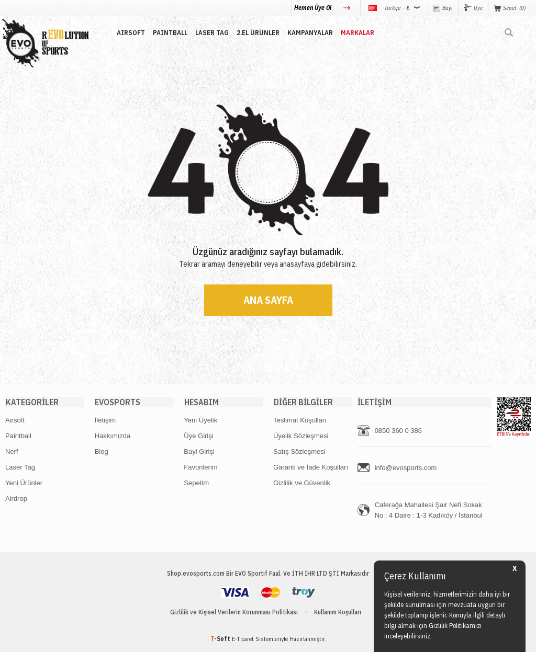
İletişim (105, 420)
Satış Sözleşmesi (299, 451)
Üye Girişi (198, 436)
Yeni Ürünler (23, 483)
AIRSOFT (129, 32)
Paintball (18, 436)
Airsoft (15, 420)
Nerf (11, 451)
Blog (101, 451)
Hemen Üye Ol (313, 8)
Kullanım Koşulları (337, 612)
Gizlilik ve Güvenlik (301, 483)
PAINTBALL (168, 32)
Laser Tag (20, 467)
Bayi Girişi (199, 451)
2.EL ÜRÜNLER (256, 32)
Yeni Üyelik (200, 420)
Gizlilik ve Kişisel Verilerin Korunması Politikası (234, 612)
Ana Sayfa (268, 300)
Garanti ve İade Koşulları (310, 467)
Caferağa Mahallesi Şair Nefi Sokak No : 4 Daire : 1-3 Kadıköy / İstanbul (429, 510)
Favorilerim (200, 467)
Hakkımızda (113, 436)
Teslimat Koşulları (300, 420)
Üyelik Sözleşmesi (300, 436)
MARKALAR (356, 32)
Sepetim (196, 483)
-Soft (221, 639)
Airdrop (16, 498)
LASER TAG (210, 32)
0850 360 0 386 (398, 430)
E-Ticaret (243, 639)
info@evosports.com (406, 468)
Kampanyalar (308, 32)
